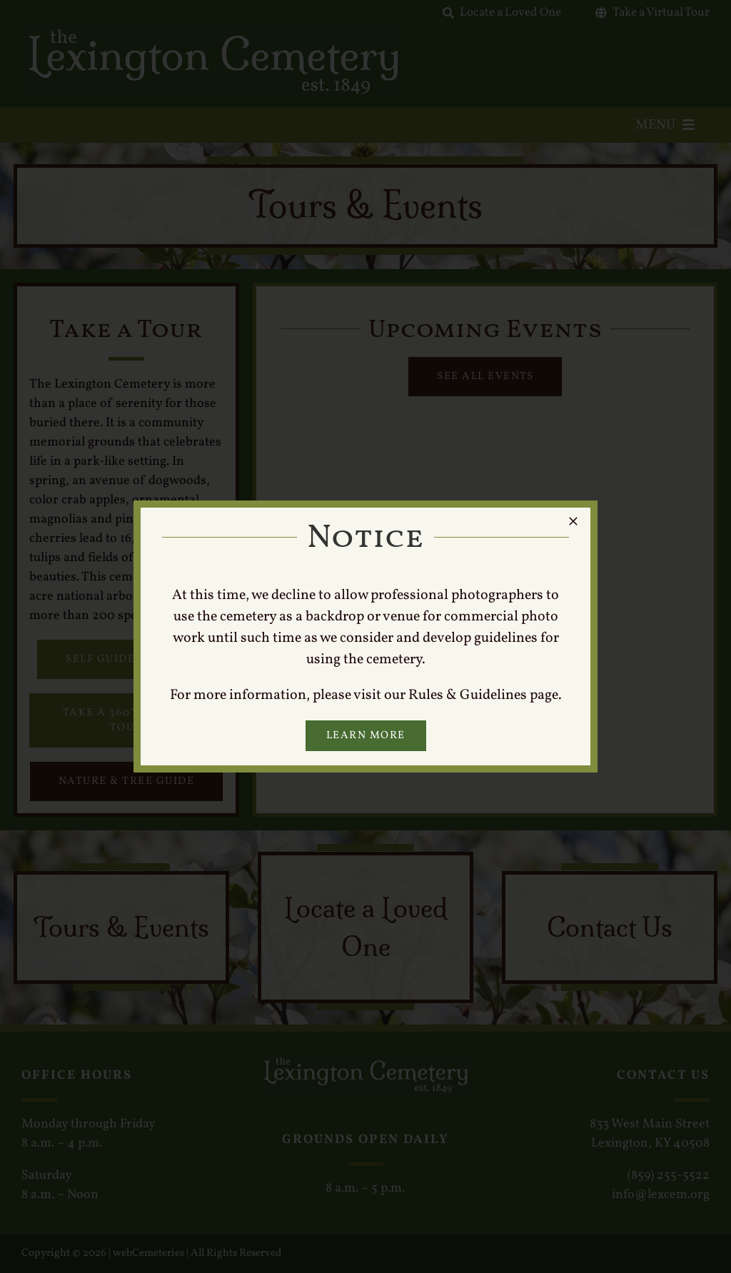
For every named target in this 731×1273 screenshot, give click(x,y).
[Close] (573, 521)
